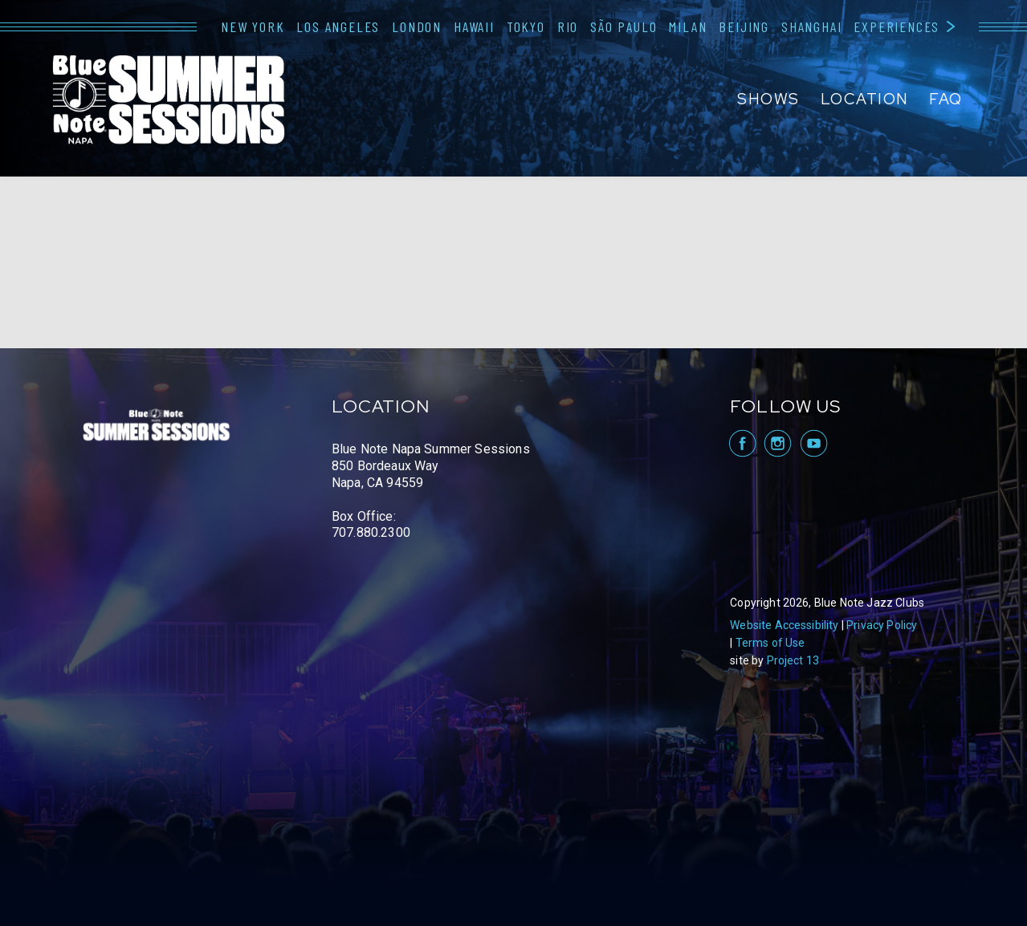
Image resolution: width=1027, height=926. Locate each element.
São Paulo (623, 26)
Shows (768, 99)
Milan (688, 26)
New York (252, 26)
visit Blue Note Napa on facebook (741, 443)
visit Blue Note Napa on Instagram (778, 443)
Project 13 (793, 660)
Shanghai (811, 26)
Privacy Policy (881, 625)
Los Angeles (338, 26)
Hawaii (474, 26)
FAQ (946, 99)
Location (865, 99)
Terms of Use (770, 642)
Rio (567, 26)
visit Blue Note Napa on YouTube (814, 443)
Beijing (744, 26)
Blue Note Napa (168, 101)
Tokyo (526, 26)
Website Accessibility (784, 625)
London (417, 26)
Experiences (896, 26)
